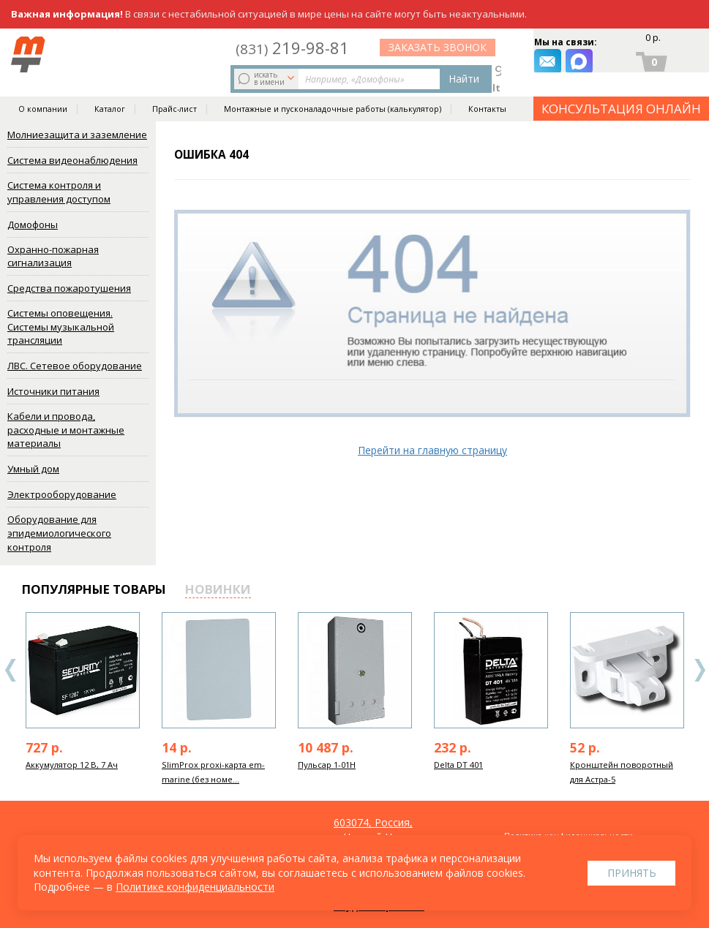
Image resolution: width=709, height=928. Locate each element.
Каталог (109, 89)
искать (141, 55)
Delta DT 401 (458, 764)
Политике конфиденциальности (195, 887)
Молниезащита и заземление (77, 134)
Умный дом (33, 468)
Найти (334, 55)
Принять (631, 873)
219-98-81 (430, 45)
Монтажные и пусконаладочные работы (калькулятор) (332, 89)
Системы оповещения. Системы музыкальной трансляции (60, 326)
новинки (218, 589)
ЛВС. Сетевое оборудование (74, 365)
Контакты (487, 89)
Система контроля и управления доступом (58, 191)
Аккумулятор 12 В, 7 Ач (72, 764)
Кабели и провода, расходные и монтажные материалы (65, 430)
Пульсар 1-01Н (327, 764)
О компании (42, 89)
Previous (11, 670)
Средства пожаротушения (69, 288)
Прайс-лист (174, 89)
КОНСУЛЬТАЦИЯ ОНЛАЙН (621, 88)
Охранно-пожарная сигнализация (53, 256)
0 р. (651, 41)
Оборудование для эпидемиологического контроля (59, 533)
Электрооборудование (61, 494)
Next (699, 670)
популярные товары (94, 589)
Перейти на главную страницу (432, 450)
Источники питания (53, 391)
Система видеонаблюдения (72, 160)
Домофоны (32, 224)
